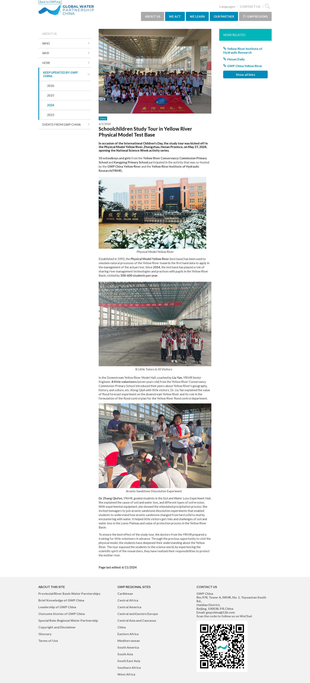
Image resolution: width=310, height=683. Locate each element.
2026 (50, 85)
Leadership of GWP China (57, 607)
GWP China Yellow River (244, 66)
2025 (50, 95)
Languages (227, 6)
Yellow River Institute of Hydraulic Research (242, 50)
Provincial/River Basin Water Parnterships (69, 593)
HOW (46, 63)
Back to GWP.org (50, 1)
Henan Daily (236, 59)
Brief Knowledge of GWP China (61, 600)
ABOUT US (152, 16)
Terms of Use (48, 640)
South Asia (125, 654)
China (103, 118)
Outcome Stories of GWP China (61, 614)
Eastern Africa (128, 634)
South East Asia (128, 661)
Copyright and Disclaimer (57, 627)
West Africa (126, 674)
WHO (46, 43)
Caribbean (125, 593)
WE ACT (175, 16)
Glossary (45, 634)
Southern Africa (129, 667)
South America (128, 647)
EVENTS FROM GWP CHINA (61, 124)
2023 (50, 115)
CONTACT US (250, 6)
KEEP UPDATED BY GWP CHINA (60, 74)
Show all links (245, 74)
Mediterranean (128, 640)
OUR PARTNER (224, 16)
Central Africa (127, 600)
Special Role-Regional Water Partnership (68, 620)
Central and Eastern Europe (137, 614)
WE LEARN (197, 16)
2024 (50, 105)
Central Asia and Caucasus (136, 620)
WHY (45, 53)
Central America (129, 607)
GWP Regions (255, 16)
